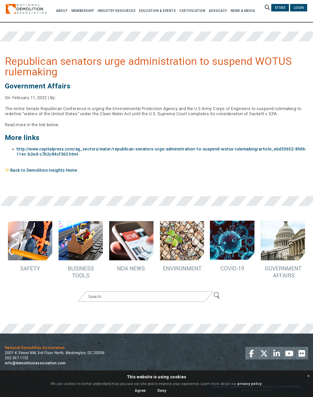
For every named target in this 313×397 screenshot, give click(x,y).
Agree (140, 390)
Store (280, 8)
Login (299, 8)
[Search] (145, 296)
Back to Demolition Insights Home (41, 170)
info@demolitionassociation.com (35, 363)
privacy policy (249, 384)
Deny (162, 390)
